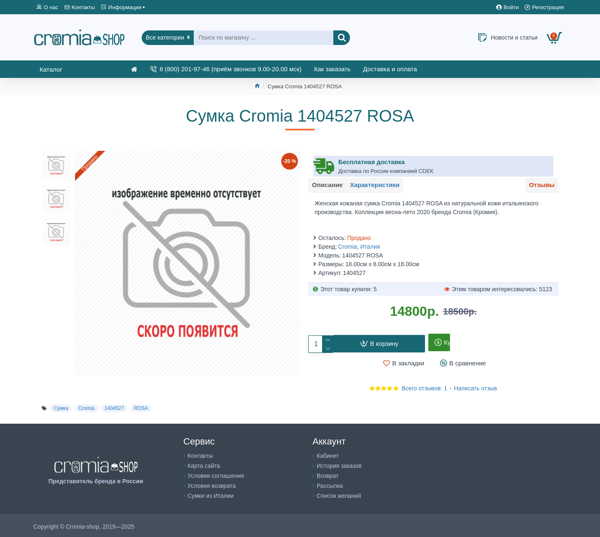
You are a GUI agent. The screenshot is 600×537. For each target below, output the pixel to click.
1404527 (114, 406)
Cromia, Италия (359, 244)
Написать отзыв (475, 386)
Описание (330, 186)
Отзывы (539, 186)
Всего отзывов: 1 (424, 386)
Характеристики (382, 186)
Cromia (86, 406)
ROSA (141, 406)
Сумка (61, 406)
